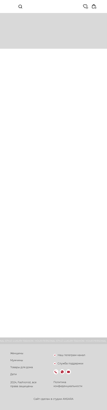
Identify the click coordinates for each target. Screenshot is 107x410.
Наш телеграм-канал (71, 355)
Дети (13, 374)
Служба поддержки (70, 363)
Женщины (16, 353)
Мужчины (16, 360)
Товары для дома (21, 367)
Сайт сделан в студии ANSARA (53, 399)
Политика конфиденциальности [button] (68, 384)
